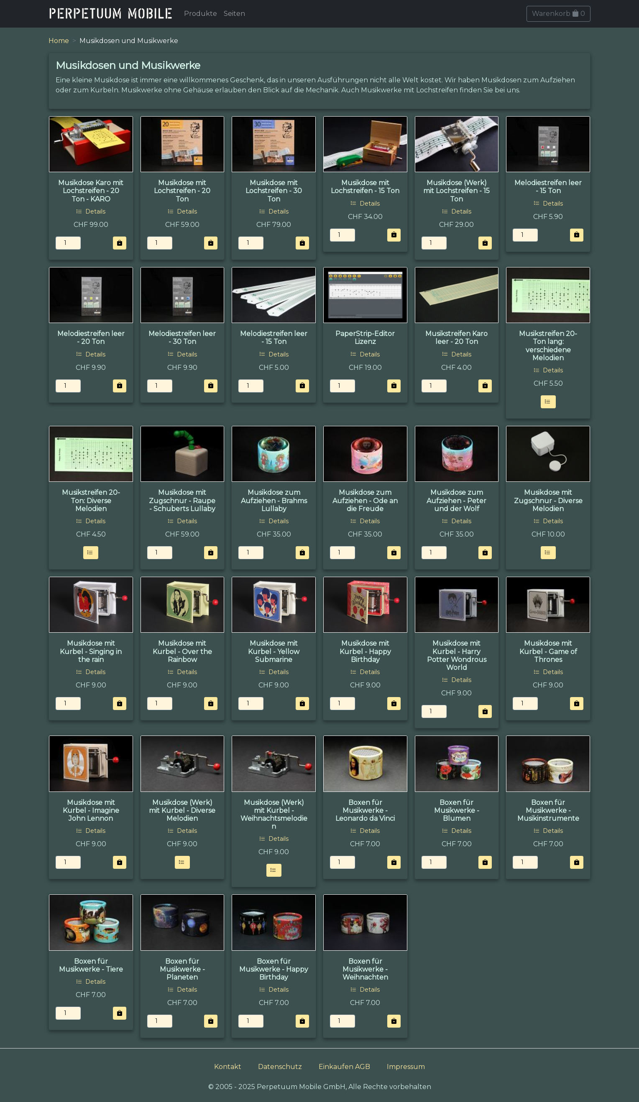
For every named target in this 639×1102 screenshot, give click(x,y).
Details (90, 211)
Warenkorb (558, 14)
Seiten (234, 14)
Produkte (200, 14)
